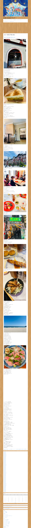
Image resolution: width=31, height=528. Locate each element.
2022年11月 (5, 484)
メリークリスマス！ (6, 514)
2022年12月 (5, 483)
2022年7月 (5, 488)
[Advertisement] (15, 28)
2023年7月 (5, 476)
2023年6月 (5, 477)
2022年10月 (5, 485)
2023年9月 (5, 474)
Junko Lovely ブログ (6, 21)
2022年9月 (5, 486)
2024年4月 (5, 469)
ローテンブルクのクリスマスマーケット (8, 515)
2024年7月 (5, 466)
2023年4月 (5, 479)
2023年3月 (5, 480)
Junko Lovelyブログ (9, 18)
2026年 (4, 513)
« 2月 (15, 502)
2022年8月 (5, 487)
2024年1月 (5, 471)
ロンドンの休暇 (5, 512)
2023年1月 (5, 482)
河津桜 (4, 510)
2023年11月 (5, 473)
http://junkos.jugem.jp (6, 508)
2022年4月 (5, 491)
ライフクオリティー (9, 37)
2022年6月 (5, 489)
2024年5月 (5, 468)
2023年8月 (5, 475)
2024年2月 (5, 470)
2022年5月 (5, 490)
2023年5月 (5, 478)
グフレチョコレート (6, 516)
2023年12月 (5, 472)
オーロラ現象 (5, 511)
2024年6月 (5, 467)
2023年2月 (5, 481)
